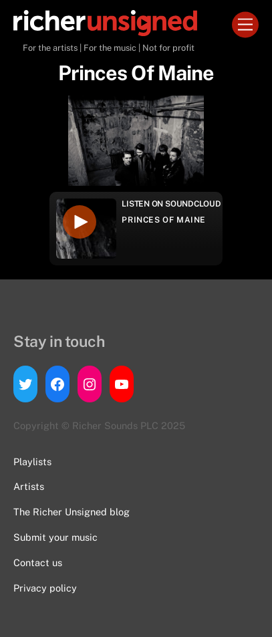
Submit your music (55, 537)
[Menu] (245, 25)
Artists (28, 486)
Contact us (37, 562)
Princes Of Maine (164, 220)
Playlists (32, 461)
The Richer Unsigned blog (71, 511)
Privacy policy (45, 588)
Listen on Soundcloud (171, 204)
